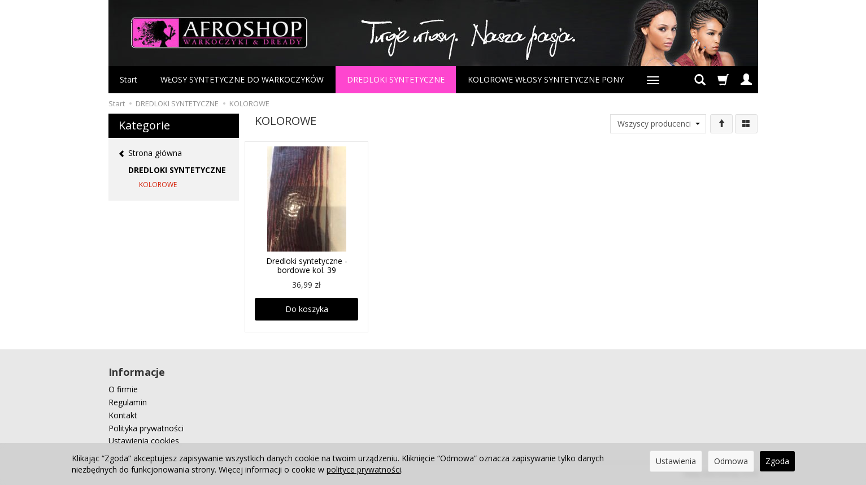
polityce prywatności (364, 469)
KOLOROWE (158, 184)
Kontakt (122, 415)
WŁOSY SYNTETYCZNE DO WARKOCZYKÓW (242, 79)
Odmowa (731, 461)
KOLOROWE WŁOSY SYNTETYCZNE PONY (546, 79)
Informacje (136, 372)
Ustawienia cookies (143, 440)
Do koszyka (306, 309)
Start (128, 79)
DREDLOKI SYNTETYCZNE (396, 79)
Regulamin (127, 402)
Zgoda (777, 461)
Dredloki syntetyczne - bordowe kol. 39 (306, 266)
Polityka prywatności (146, 428)
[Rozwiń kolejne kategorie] (653, 79)
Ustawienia (676, 461)
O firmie (123, 389)
